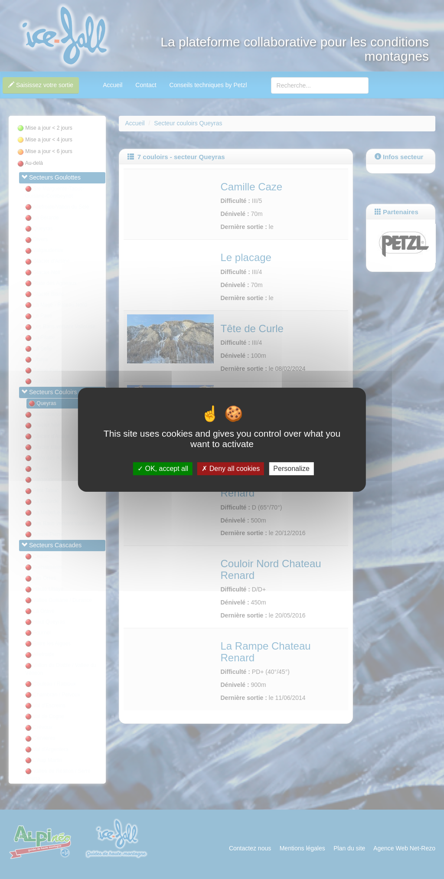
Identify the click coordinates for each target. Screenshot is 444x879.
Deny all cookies (231, 468)
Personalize (291, 468)
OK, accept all (162, 468)
